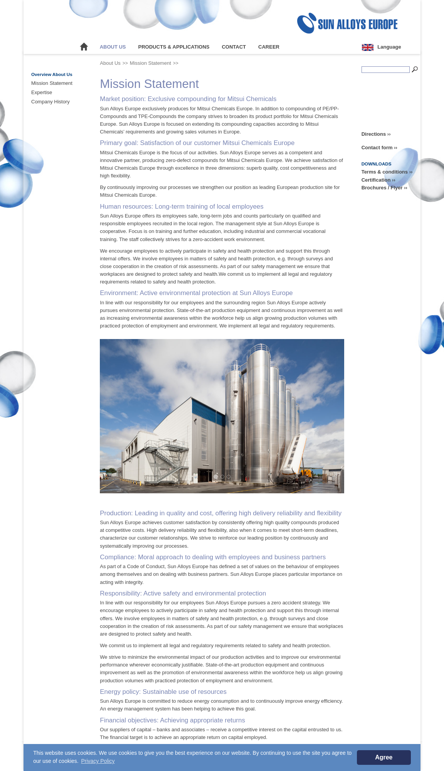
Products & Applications (174, 47)
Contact (234, 47)
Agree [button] (383, 757)
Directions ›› (376, 134)
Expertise (41, 92)
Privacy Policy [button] (97, 761)
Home (84, 47)
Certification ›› (378, 180)
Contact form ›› (379, 147)
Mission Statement (51, 83)
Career (268, 47)
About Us (113, 47)
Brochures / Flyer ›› (384, 188)
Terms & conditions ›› (387, 172)
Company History (50, 102)
